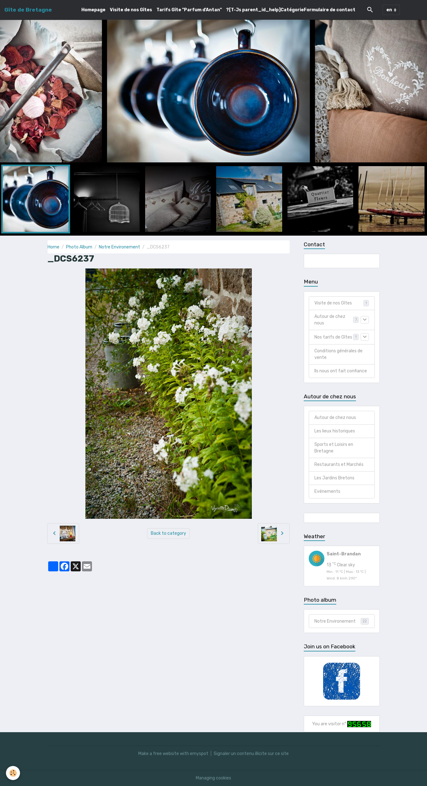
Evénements (327, 491)
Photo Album (79, 247)
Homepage (93, 10)
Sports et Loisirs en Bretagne (333, 448)
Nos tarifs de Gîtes (333, 337)
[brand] (28, 10)
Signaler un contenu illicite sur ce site (251, 753)
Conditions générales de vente (338, 354)
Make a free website (158, 753)
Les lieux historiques (334, 431)
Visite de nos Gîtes (131, 10)
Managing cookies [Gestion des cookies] (213, 778)
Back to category (168, 533)
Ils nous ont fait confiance (340, 371)
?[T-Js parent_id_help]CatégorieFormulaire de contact (290, 10)
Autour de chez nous (329, 320)
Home (53, 247)
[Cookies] (13, 773)
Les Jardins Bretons (334, 478)
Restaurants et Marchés (338, 464)
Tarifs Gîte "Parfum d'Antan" (189, 10)
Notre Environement (119, 247)
